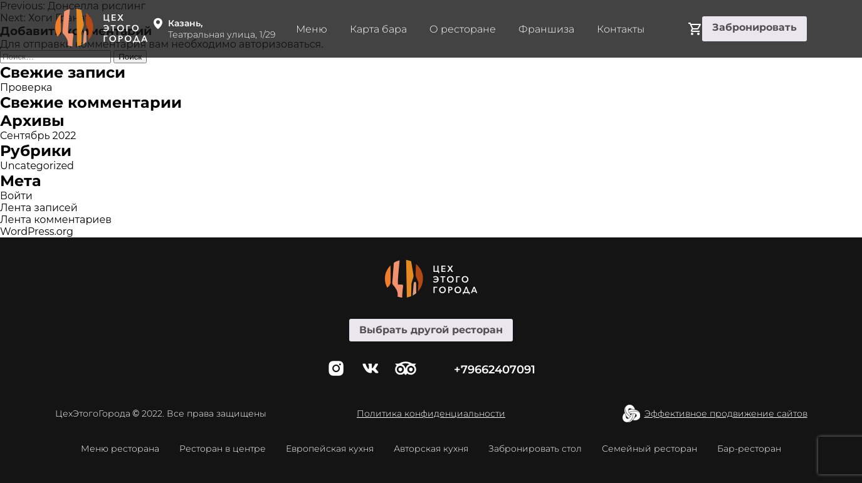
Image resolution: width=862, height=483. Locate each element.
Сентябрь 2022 (38, 136)
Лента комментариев (56, 220)
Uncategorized (37, 166)
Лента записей (39, 208)
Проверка (26, 87)
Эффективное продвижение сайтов (725, 413)
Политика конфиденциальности (431, 413)
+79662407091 (494, 370)
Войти (16, 196)
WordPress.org (36, 231)
